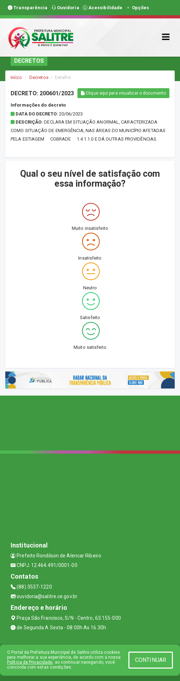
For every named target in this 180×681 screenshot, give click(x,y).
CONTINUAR (150, 660)
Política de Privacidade (29, 662)
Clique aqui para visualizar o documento (123, 93)
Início (16, 77)
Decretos (38, 77)
